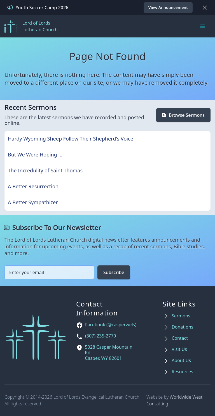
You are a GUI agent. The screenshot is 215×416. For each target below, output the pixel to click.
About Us (181, 360)
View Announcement (168, 7)
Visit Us (179, 349)
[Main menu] (202, 26)
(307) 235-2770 (100, 336)
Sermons (181, 316)
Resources (182, 372)
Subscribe (113, 272)
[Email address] (49, 272)
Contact (180, 338)
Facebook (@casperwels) (110, 325)
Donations (182, 327)
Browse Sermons (183, 115)
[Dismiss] (205, 7)
